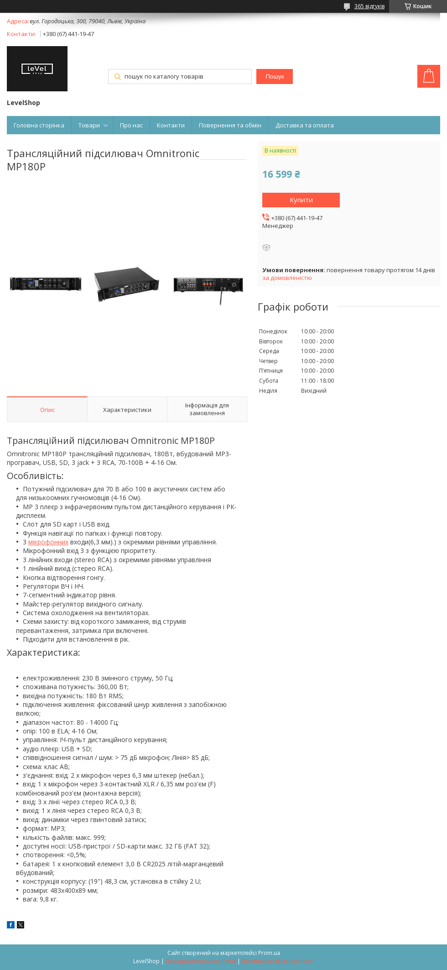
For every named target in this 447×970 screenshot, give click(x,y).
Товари (89, 125)
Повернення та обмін (230, 125)
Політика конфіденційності (278, 961)
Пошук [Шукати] (274, 76)
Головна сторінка (39, 125)
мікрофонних (48, 542)
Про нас (131, 125)
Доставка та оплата (304, 125)
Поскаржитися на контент (201, 961)
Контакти (171, 125)
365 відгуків (369, 6)
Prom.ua (269, 953)
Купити (301, 199)
